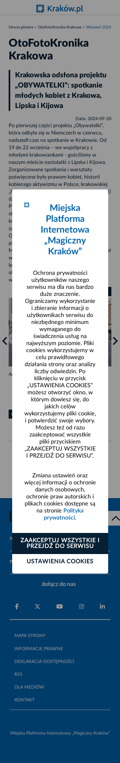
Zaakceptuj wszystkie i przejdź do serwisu (60, 543)
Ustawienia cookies (60, 562)
